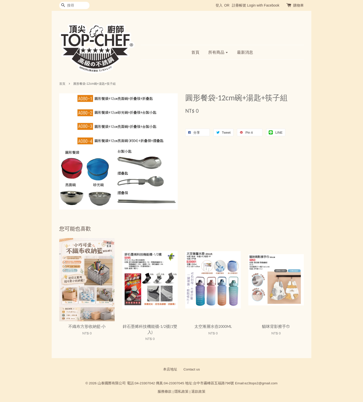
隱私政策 (181, 391)
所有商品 (218, 52)
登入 (219, 5)
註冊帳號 (239, 5)
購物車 (298, 5)
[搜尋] (74, 5)
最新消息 (245, 52)
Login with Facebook (263, 5)
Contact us (192, 369)
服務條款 (165, 391)
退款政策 (198, 391)
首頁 (195, 52)
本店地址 (170, 369)
